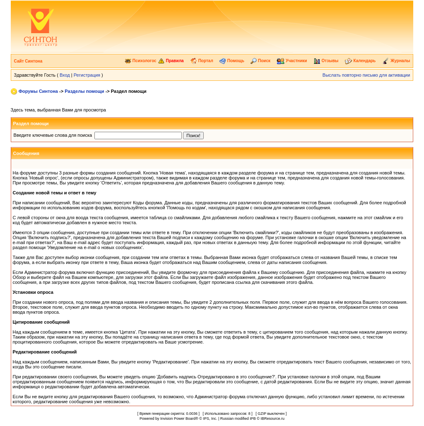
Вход (65, 75)
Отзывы (326, 60)
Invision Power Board (177, 418)
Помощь (231, 60)
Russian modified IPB (238, 418)
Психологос (141, 60)
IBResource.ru (272, 418)
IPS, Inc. (210, 418)
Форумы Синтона (38, 91)
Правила (171, 60)
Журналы (396, 60)
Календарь (360, 60)
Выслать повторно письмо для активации (366, 75)
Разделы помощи (84, 91)
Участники (292, 60)
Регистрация (87, 75)
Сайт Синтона (28, 61)
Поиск (260, 60)
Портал (201, 60)
